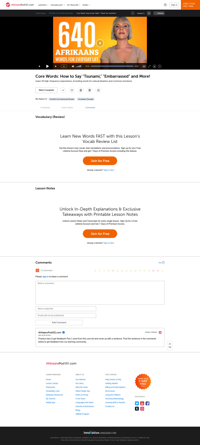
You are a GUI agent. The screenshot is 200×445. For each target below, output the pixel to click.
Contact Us (109, 406)
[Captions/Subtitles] (144, 66)
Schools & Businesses (85, 406)
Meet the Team (82, 387)
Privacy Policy (131, 438)
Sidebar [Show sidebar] (160, 13)
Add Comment (49, 322)
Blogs (78, 410)
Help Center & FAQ (113, 379)
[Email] (65, 315)
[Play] (47, 66)
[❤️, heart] (158, 270)
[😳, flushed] (99, 270)
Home (48, 379)
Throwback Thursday (85, 99)
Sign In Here (109, 170)
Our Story (80, 383)
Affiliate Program (82, 414)
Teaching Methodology (114, 399)
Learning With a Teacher (115, 402)
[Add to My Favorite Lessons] (72, 90)
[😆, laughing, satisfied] (122, 270)
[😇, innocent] (140, 270)
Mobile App (50, 402)
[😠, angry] (117, 270)
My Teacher (72, 5)
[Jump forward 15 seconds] (56, 66)
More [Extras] (85, 5)
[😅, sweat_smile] (126, 270)
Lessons (42, 5)
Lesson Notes (67, 107)
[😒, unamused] (108, 270)
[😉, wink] (131, 270)
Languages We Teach (84, 402)
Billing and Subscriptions (115, 387)
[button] (165, 5)
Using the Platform (112, 395)
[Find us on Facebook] (147, 403)
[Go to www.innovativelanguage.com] (100, 432)
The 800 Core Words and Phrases (61, 13)
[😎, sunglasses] (113, 270)
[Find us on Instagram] (142, 409)
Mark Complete (46, 90)
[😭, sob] (135, 270)
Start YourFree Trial (191, 5)
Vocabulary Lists (52, 391)
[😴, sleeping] (144, 270)
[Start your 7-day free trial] (143, 382)
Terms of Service (127, 440)
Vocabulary (57, 5)
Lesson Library (40, 13)
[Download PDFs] (89, 90)
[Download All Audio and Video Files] (98, 90)
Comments (90, 107)
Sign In (174, 5)
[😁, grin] (104, 270)
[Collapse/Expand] (100, 262)
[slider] (78, 66)
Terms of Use (143, 438)
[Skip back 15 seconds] (39, 66)
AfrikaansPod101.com (116, 438)
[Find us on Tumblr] (137, 409)
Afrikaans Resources (54, 395)
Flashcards (50, 387)
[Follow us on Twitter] (137, 403)
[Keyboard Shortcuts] (159, 66)
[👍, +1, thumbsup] (162, 270)
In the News (80, 399)
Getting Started (111, 383)
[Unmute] (73, 66)
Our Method (80, 379)
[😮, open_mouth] (149, 270)
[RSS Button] (37, 270)
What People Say (83, 391)
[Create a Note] (81, 90)
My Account (110, 391)
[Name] (65, 308)
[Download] (154, 66)
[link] (149, 13)
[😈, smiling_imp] (153, 270)
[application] (100, 43)
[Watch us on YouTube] (142, 403)
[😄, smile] (95, 270)
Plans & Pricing (82, 395)
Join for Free (100, 161)
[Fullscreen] (149, 66)
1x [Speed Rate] (64, 66)
